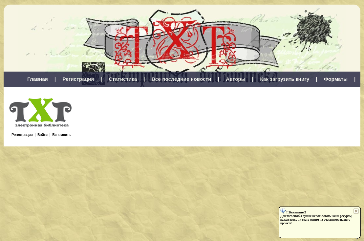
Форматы (336, 79)
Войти (42, 135)
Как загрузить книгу (284, 79)
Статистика (123, 79)
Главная (37, 79)
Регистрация (78, 79)
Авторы (236, 79)
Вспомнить (61, 135)
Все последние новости (181, 79)
